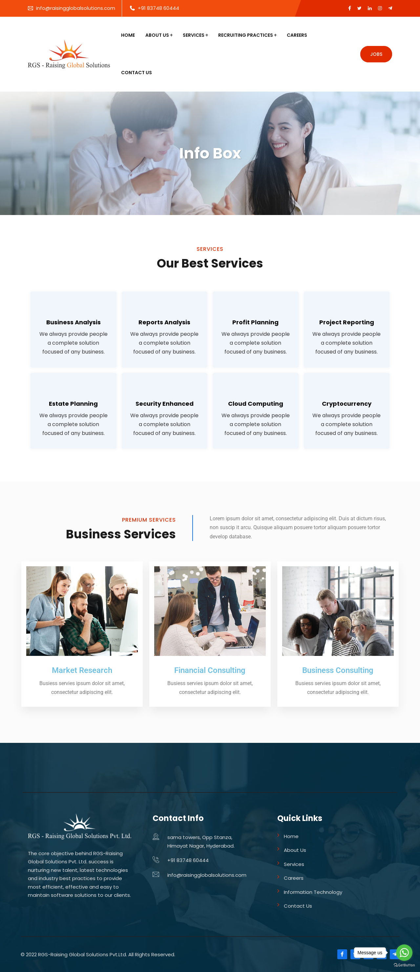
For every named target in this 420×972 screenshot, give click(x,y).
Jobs (376, 54)
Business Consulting (337, 670)
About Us (157, 35)
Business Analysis (73, 322)
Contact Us (136, 72)
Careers (297, 35)
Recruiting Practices (245, 35)
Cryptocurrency (346, 404)
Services (193, 35)
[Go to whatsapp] (404, 952)
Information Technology (313, 892)
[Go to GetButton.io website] (404, 965)
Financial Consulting (209, 670)
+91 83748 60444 (158, 8)
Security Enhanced (165, 404)
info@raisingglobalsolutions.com (75, 8)
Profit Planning (255, 322)
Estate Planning (73, 404)
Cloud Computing (255, 404)
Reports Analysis (164, 322)
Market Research (82, 670)
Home (128, 35)
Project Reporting (346, 322)
